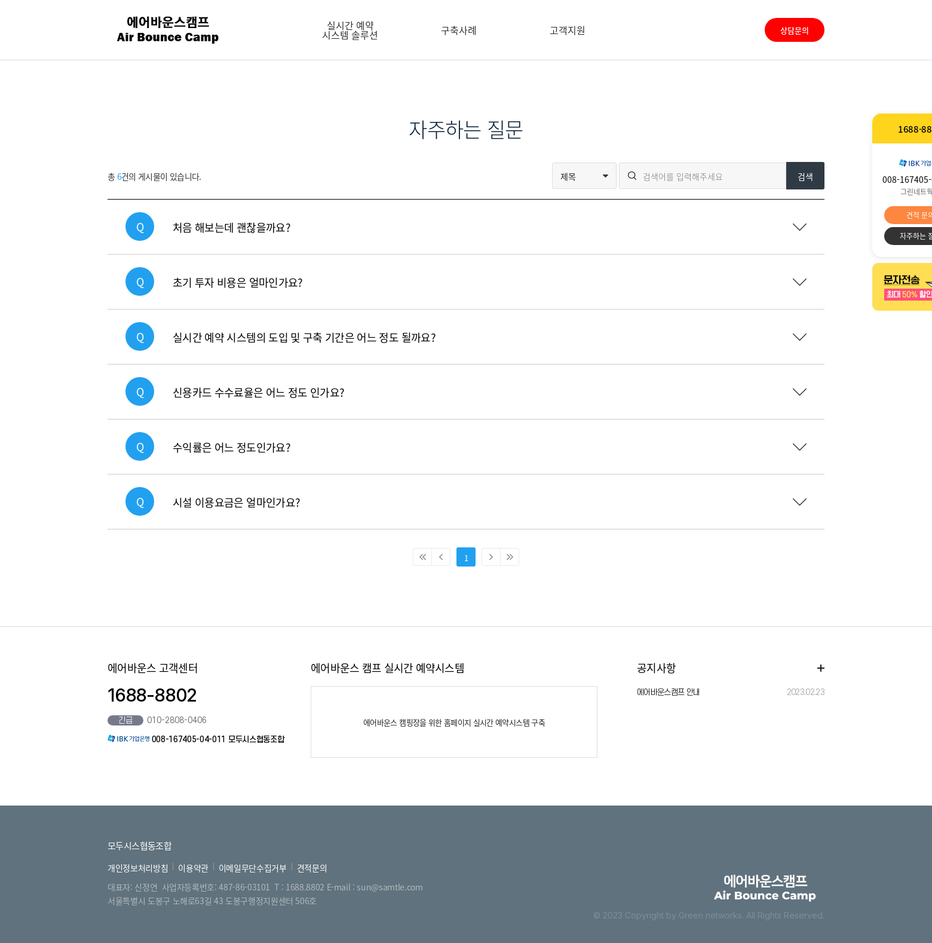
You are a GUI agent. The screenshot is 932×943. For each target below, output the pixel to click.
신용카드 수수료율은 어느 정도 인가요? (258, 392)
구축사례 (459, 30)
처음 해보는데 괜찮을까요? (231, 227)
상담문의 (794, 30)
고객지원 (567, 30)
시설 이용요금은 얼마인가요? (236, 502)
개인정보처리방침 (138, 868)
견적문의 (312, 868)
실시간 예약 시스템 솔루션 (350, 30)
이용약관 (193, 868)
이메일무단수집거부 (253, 868)
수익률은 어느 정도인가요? (231, 447)
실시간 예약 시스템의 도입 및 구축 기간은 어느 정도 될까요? (304, 337)
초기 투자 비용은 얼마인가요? (238, 282)
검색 (805, 176)
